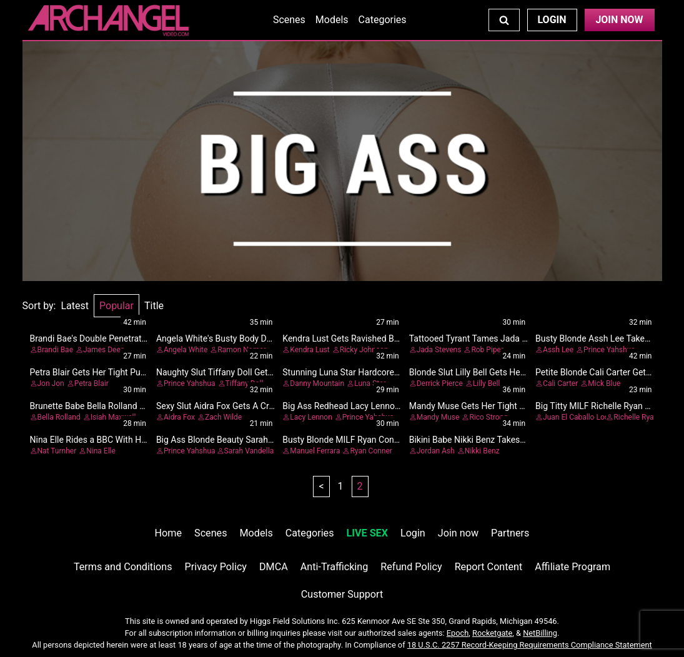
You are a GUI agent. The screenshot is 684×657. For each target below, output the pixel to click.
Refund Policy (411, 567)
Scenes (289, 20)
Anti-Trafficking (334, 567)
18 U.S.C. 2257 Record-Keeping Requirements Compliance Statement (529, 645)
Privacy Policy (216, 567)
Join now (458, 533)
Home (168, 533)
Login (551, 20)
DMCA (273, 567)
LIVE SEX (367, 533)
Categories (383, 20)
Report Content (489, 567)
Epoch (458, 633)
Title (154, 306)
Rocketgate (492, 633)
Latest (75, 306)
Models (332, 20)
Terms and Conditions (123, 567)
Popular (116, 306)
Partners (510, 533)
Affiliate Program (572, 567)
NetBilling (540, 633)
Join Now (619, 20)
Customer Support (342, 594)
